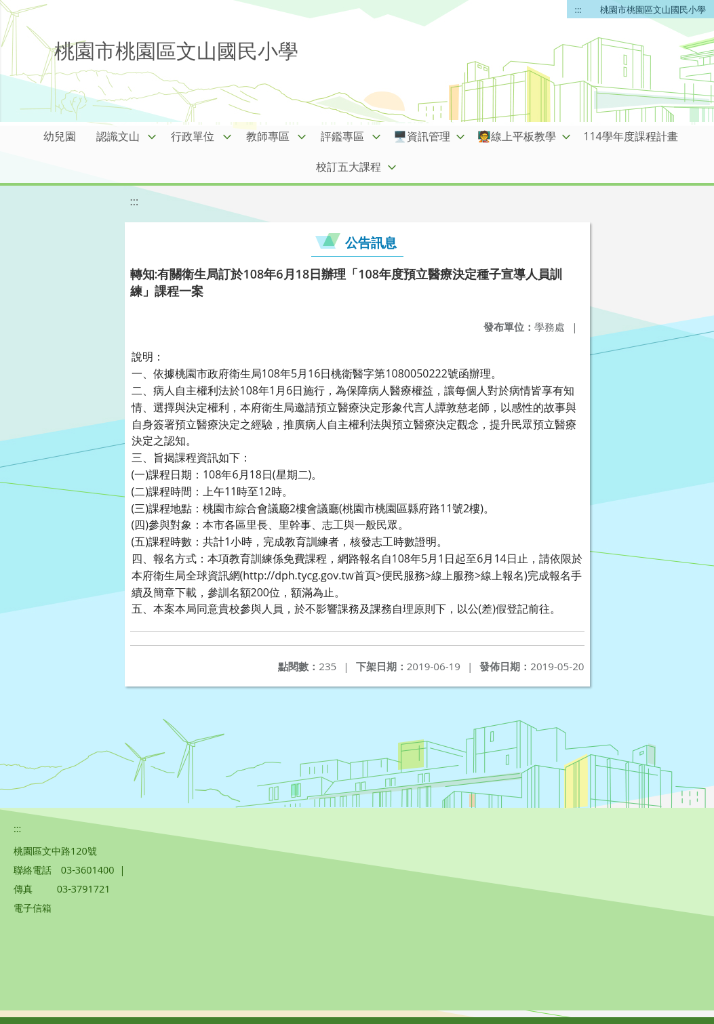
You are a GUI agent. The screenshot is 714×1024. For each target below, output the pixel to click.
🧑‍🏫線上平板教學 (516, 136)
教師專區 (268, 136)
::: (578, 9)
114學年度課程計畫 (630, 136)
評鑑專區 (342, 136)
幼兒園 (59, 136)
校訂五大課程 (348, 166)
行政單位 (192, 136)
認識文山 (118, 136)
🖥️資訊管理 (421, 136)
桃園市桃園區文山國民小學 (653, 9)
